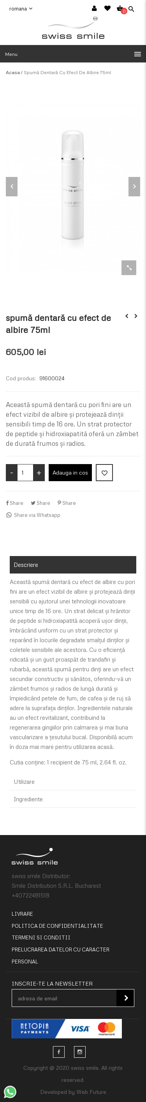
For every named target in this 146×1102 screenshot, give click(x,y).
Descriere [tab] (26, 564)
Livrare (22, 914)
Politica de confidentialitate (57, 926)
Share (14, 503)
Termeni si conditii (41, 937)
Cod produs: (21, 378)
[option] (73, 186)
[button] (73, 54)
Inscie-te (126, 998)
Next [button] (134, 186)
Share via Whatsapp (33, 515)
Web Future (91, 1091)
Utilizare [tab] (24, 781)
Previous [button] (12, 186)
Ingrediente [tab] (28, 798)
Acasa (13, 72)
